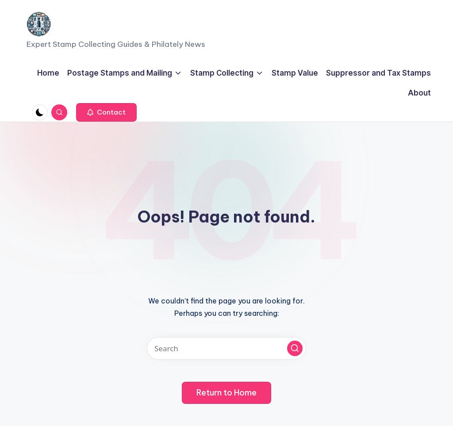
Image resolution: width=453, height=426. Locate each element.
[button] (106, 112)
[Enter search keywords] (226, 348)
